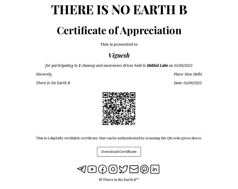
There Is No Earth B (119, 9)
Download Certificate (119, 152)
